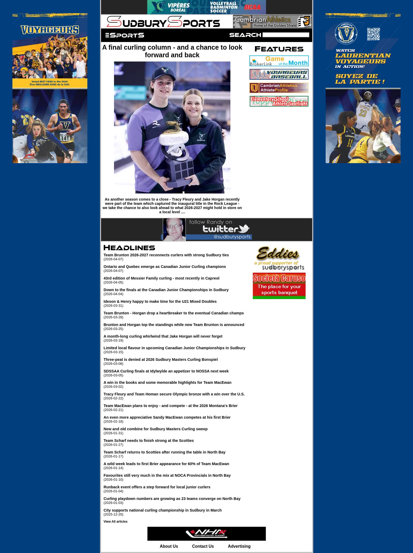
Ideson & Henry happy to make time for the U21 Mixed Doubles (174, 303)
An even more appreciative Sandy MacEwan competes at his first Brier (174, 419)
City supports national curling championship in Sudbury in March (174, 512)
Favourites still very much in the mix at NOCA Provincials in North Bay (174, 477)
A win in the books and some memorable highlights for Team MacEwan (174, 384)
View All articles (116, 521)
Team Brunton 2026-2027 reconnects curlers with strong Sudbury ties (174, 257)
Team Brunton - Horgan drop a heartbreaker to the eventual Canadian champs (174, 315)
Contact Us (203, 546)
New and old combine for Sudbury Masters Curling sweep (174, 431)
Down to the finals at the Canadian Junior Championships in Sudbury (174, 292)
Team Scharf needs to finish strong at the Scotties (174, 442)
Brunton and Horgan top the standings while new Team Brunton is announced (174, 327)
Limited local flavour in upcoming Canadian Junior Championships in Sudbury (174, 350)
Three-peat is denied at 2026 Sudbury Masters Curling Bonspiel (174, 361)
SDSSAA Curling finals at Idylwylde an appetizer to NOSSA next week (174, 373)
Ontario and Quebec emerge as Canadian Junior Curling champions (174, 268)
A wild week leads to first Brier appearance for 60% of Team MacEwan (174, 466)
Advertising (239, 546)
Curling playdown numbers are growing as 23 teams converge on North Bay (174, 501)
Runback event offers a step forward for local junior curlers (174, 489)
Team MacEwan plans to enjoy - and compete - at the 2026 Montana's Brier (174, 408)
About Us (169, 546)
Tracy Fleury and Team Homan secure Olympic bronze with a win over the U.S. (174, 396)
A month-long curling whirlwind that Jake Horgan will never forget (174, 338)
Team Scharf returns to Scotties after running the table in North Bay (174, 454)
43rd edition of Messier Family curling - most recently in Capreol (174, 280)
